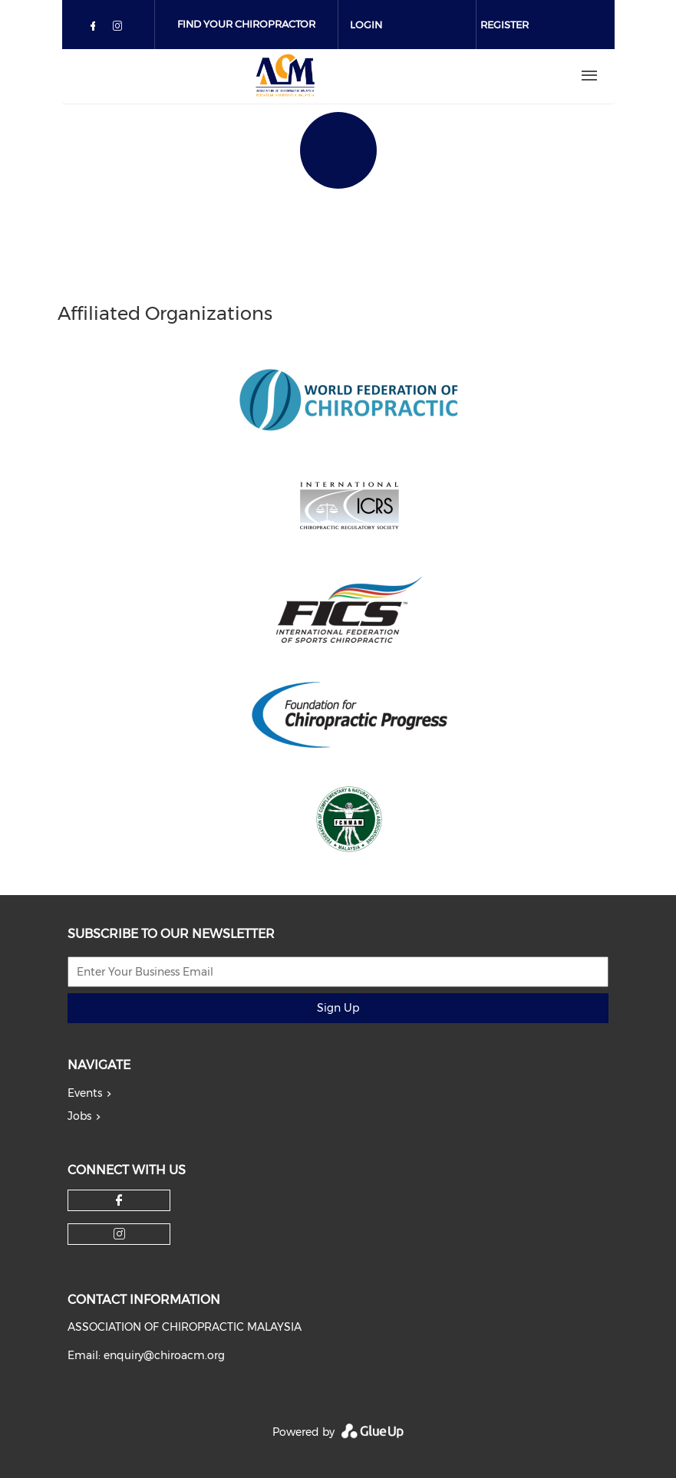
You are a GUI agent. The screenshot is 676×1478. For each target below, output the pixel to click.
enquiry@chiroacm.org (164, 1355)
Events (85, 1093)
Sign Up (338, 1008)
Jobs (79, 1116)
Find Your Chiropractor (246, 24)
